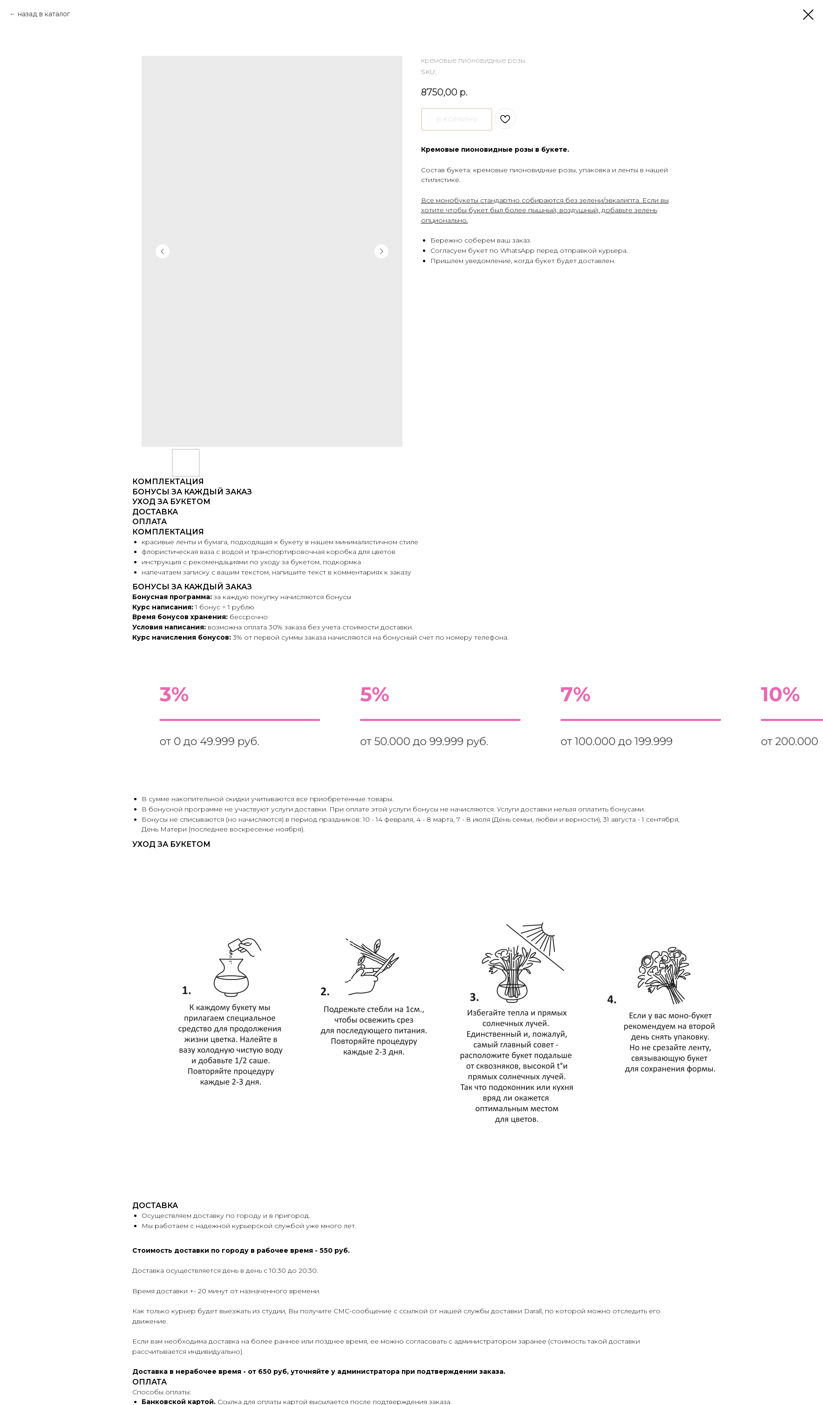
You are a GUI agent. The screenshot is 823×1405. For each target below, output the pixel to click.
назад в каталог (44, 14)
